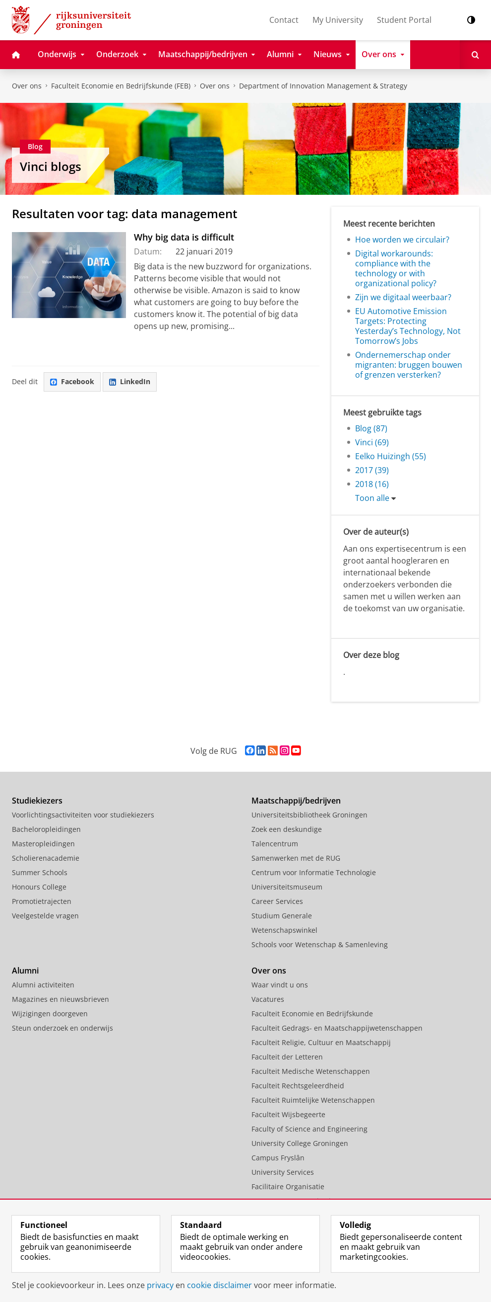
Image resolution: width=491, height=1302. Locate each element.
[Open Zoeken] (475, 54)
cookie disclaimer (219, 1285)
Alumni (25, 971)
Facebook (72, 381)
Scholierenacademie (45, 858)
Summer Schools (39, 872)
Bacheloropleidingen (46, 829)
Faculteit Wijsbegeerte (288, 1114)
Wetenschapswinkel (284, 930)
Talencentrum (274, 843)
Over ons (27, 85)
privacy (160, 1285)
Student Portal (404, 19)
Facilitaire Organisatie (287, 1186)
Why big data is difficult (184, 237)
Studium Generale (281, 915)
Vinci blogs (50, 166)
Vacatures (267, 999)
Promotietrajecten (41, 901)
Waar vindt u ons (279, 984)
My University (337, 19)
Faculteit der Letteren (287, 1056)
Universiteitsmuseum (286, 887)
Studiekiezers (37, 801)
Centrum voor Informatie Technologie (313, 872)
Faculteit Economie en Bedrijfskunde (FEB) (120, 85)
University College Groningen (299, 1143)
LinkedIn (129, 381)
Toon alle (372, 497)
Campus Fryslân (278, 1157)
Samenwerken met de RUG (295, 858)
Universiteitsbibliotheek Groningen (309, 814)
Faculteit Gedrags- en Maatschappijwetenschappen (337, 1028)
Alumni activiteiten (43, 984)
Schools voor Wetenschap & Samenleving (319, 944)
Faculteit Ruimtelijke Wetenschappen (313, 1100)
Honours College (39, 887)
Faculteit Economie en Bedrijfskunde (312, 1013)
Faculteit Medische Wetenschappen (310, 1071)
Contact (284, 19)
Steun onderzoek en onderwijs (62, 1028)
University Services (282, 1172)
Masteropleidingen (43, 843)
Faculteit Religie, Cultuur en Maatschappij (321, 1042)
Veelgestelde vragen (45, 915)
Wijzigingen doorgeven (50, 1013)
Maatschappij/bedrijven (296, 801)
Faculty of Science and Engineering (309, 1129)
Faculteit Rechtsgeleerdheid (297, 1085)
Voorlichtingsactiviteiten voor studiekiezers (83, 814)
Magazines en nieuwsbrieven (60, 999)
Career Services (277, 901)
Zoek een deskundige (286, 829)
